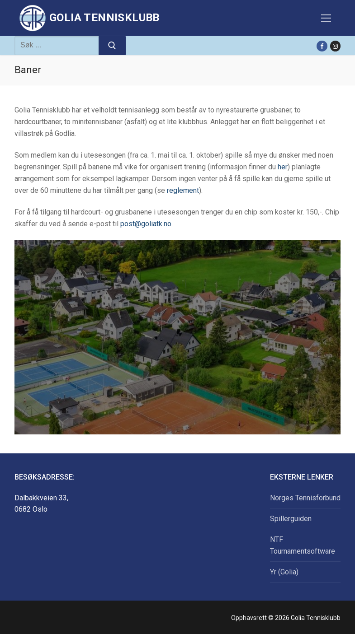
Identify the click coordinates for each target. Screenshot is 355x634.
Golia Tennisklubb (104, 17)
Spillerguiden (291, 518)
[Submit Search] (112, 45)
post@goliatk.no (145, 223)
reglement (183, 190)
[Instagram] (335, 46)
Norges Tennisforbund (305, 498)
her (283, 167)
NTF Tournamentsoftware (302, 545)
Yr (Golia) (284, 572)
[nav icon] (326, 18)
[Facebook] (322, 46)
